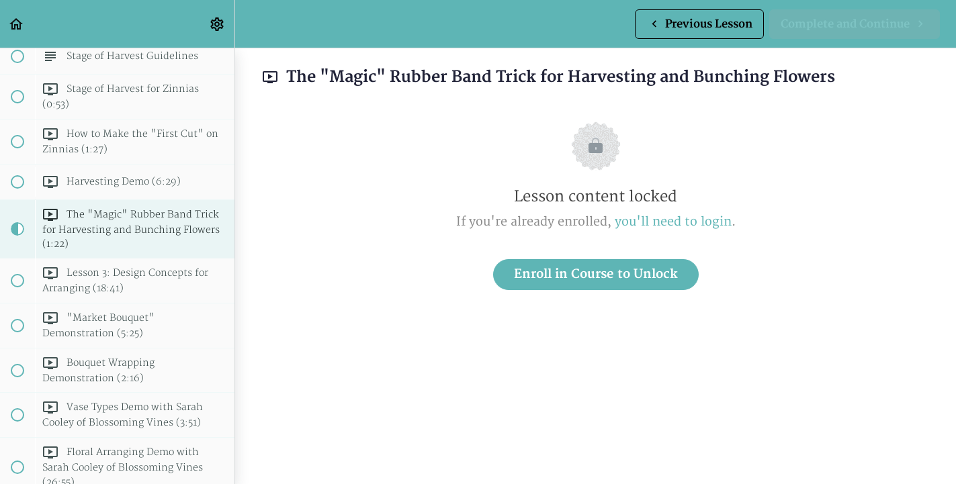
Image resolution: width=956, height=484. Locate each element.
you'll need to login (673, 222)
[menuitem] (217, 24)
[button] (17, 24)
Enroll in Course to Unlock (596, 274)
